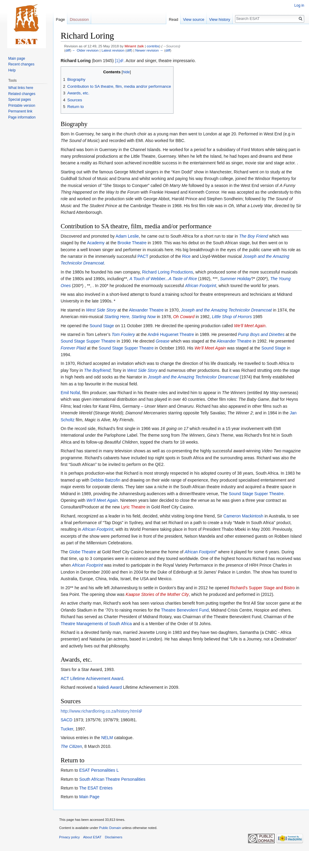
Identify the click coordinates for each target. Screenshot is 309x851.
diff (67, 50)
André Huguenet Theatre (171, 334)
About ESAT (92, 837)
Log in (299, 5)
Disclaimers (114, 837)
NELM (107, 737)
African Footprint (200, 285)
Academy (95, 242)
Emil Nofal (70, 392)
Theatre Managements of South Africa (96, 623)
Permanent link (20, 111)
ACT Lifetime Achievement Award (92, 678)
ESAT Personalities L (99, 770)
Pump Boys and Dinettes (261, 334)
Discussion (79, 19)
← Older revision (85, 50)
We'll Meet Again (102, 500)
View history (219, 19)
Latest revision (112, 50)
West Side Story (101, 310)
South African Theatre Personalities (112, 779)
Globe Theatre (82, 551)
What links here (20, 88)
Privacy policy (69, 837)
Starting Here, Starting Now (130, 316)
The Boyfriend (97, 370)
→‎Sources (170, 46)
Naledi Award (109, 687)
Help (12, 70)
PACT (142, 256)
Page (60, 19)
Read (173, 19)
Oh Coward (184, 316)
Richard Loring (76, 60)
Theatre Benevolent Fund (185, 610)
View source (193, 19)
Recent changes (21, 64)
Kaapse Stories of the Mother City (157, 594)
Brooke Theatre (131, 242)
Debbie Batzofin (105, 480)
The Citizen (71, 746)
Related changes (21, 94)
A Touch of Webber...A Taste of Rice (163, 278)
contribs (153, 46)
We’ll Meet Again (249, 325)
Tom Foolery (123, 334)
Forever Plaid (73, 348)
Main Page (89, 796)
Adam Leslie (127, 236)
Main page (16, 58)
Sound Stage (102, 325)
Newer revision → (149, 50)
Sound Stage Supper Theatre (88, 341)
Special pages (19, 99)
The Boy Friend (253, 236)
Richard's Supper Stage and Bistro (262, 587)
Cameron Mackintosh (243, 516)
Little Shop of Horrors (232, 316)
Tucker (67, 728)
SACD (66, 719)
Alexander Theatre (146, 310)
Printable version (21, 105)
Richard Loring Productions (167, 272)
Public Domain (110, 828)
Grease (163, 341)
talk (141, 46)
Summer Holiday (235, 278)
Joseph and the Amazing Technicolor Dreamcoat (226, 310)
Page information (22, 117)
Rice (186, 256)
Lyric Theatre (133, 507)
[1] (117, 60)
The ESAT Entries (96, 788)
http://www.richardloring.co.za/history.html (99, 711)
